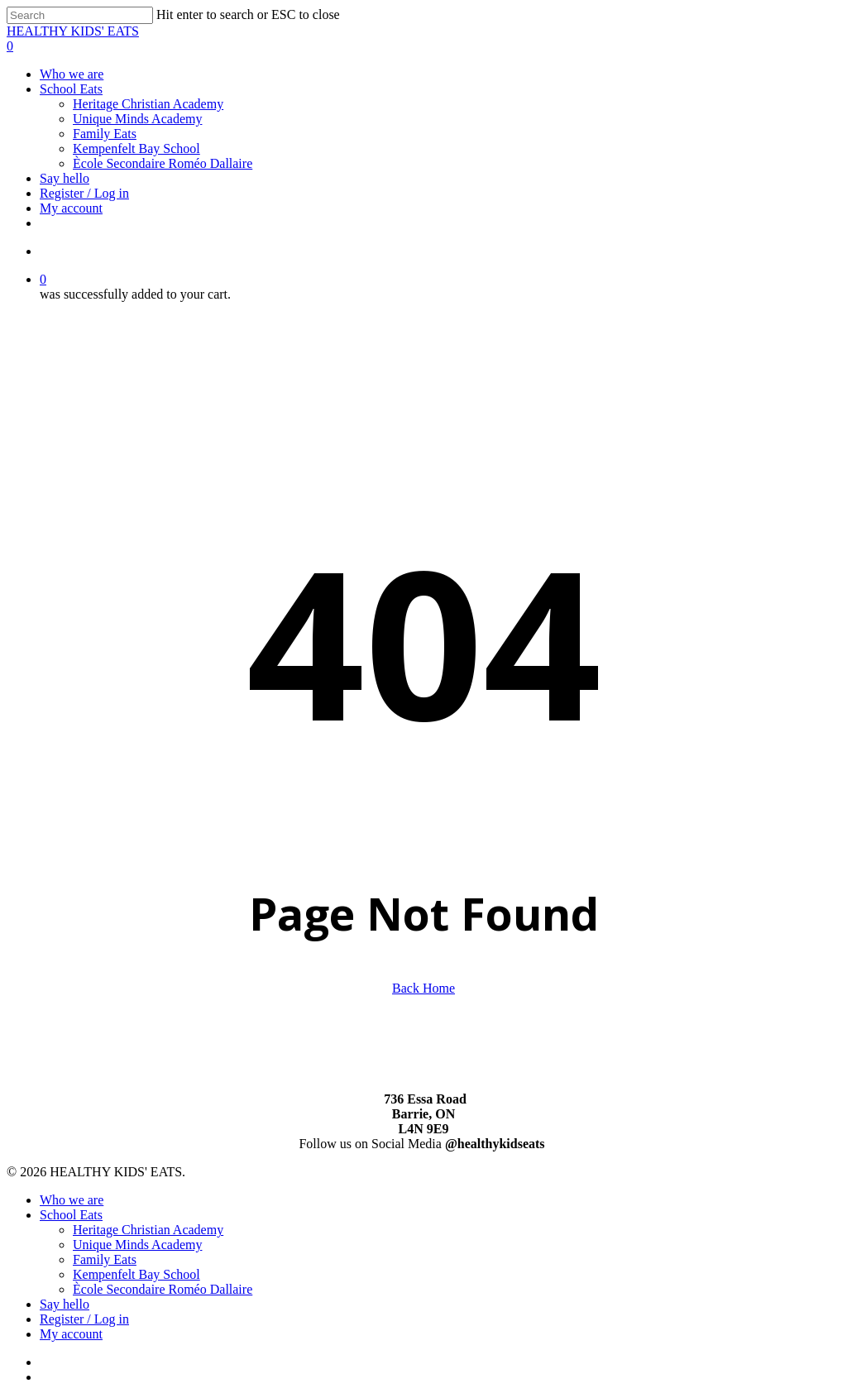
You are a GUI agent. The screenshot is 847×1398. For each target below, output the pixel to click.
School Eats (71, 1215)
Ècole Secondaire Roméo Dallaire (162, 1289)
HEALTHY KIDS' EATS (73, 31)
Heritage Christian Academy (148, 1230)
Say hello (64, 1304)
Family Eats (104, 1259)
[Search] (80, 15)
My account (71, 1334)
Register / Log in (84, 1319)
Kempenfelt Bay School (136, 1274)
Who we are (71, 1200)
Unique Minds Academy (137, 1245)
